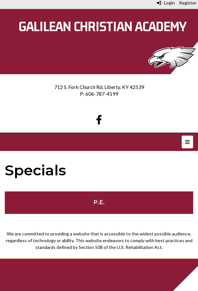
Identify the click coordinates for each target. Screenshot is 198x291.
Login (166, 2)
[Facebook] (99, 121)
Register (187, 2)
